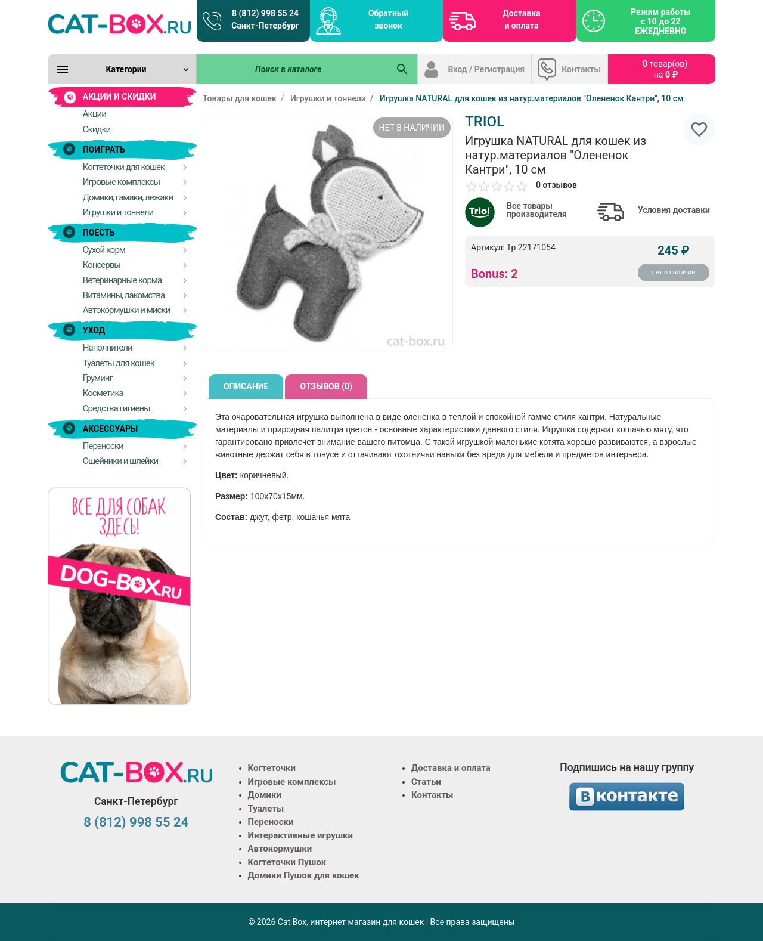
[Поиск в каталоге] (293, 69)
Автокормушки (280, 848)
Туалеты (266, 808)
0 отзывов (556, 185)
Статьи (426, 781)
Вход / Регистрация (486, 69)
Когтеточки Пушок (287, 862)
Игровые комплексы (292, 781)
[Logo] (119, 24)
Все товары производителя (537, 210)
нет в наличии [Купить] (674, 272)
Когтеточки (272, 768)
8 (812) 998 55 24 (135, 822)
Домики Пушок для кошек (303, 875)
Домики (264, 795)
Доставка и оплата (521, 19)
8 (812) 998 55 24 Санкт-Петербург (265, 19)
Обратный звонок (388, 19)
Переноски (271, 821)
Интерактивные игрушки (300, 835)
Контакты (581, 69)
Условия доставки (674, 210)
